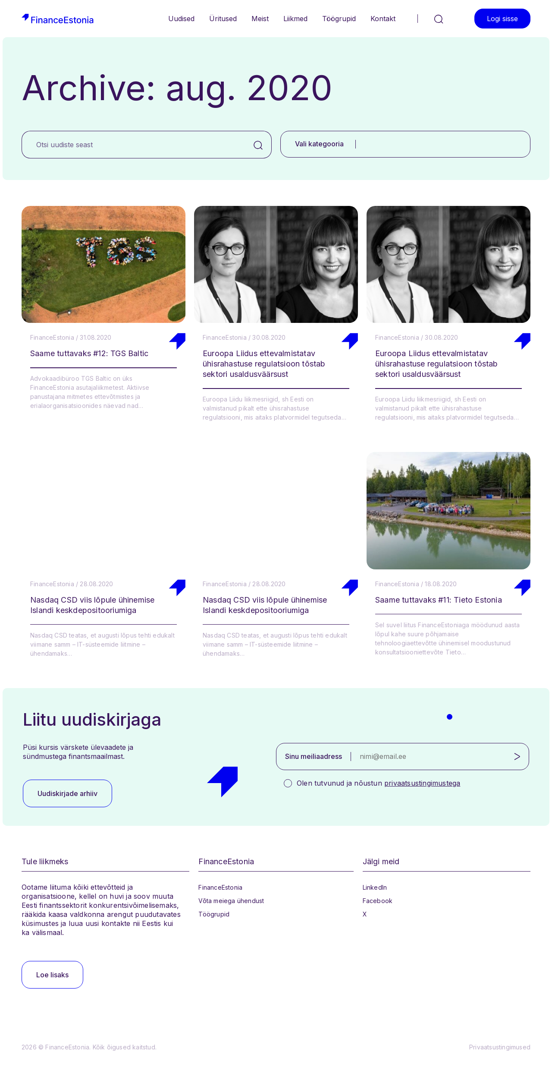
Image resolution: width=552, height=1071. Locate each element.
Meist (260, 18)
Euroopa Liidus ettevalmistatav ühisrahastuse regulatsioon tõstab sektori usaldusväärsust (264, 364)
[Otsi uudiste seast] (133, 144)
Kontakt (382, 18)
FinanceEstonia (220, 887)
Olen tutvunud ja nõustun (378, 783)
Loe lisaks (52, 974)
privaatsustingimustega (422, 783)
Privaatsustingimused (499, 1047)
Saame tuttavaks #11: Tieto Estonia (438, 599)
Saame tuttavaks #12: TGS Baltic (89, 353)
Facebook (378, 900)
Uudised (181, 18)
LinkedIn (375, 887)
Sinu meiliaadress (313, 756)
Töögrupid (339, 18)
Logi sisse (502, 18)
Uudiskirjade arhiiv (67, 793)
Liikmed (295, 18)
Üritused (223, 18)
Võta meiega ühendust (231, 900)
